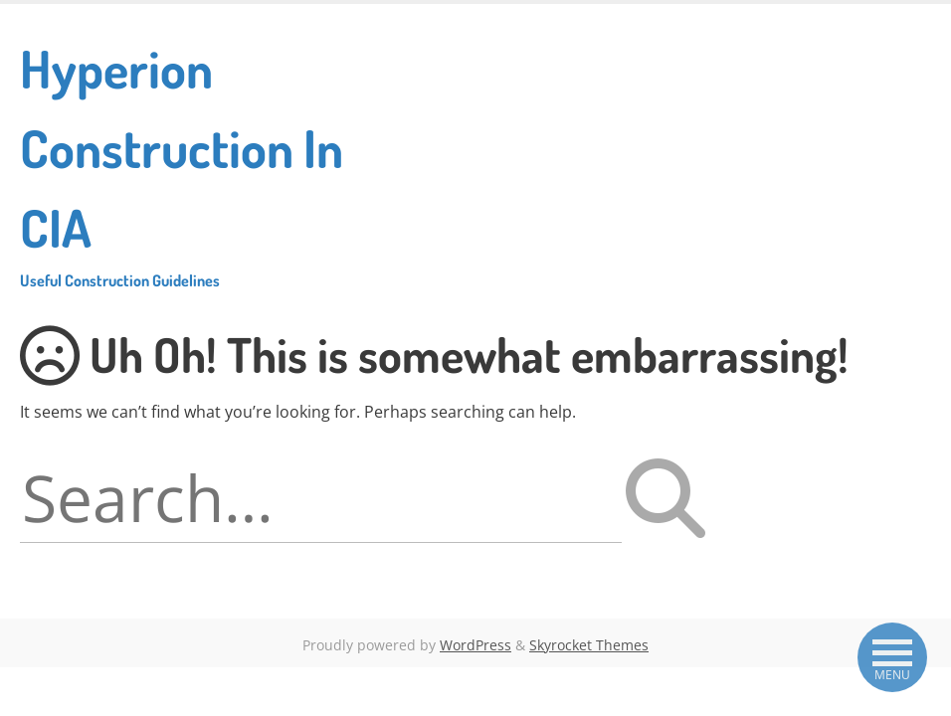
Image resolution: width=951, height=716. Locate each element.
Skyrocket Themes (589, 644)
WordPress (475, 644)
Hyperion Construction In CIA (196, 163)
